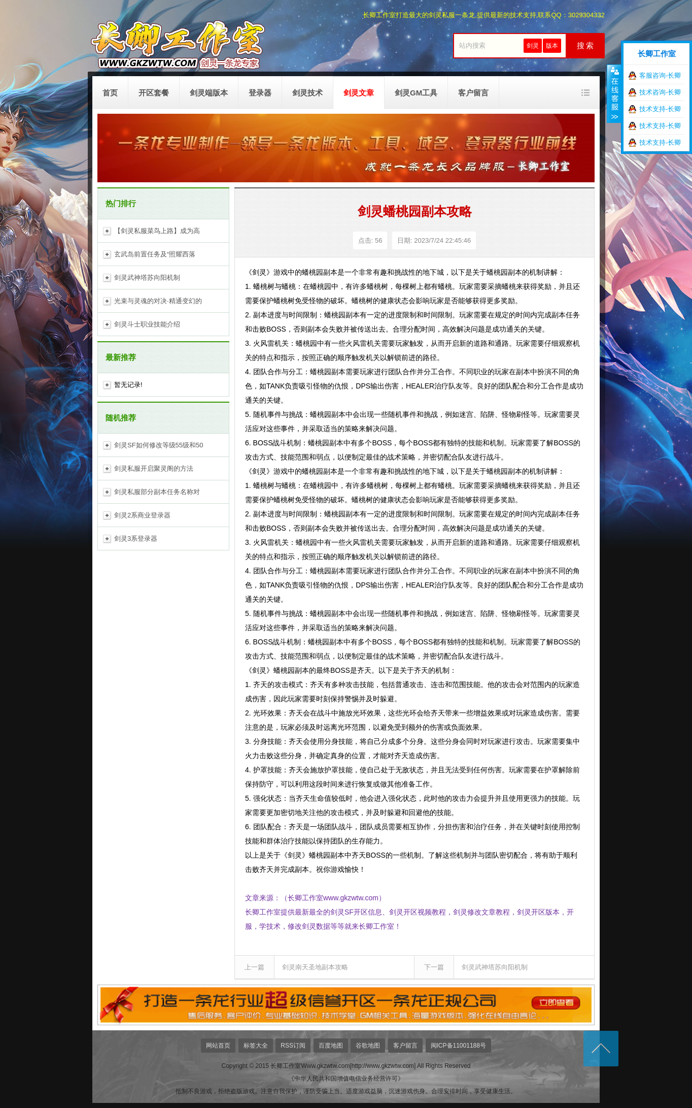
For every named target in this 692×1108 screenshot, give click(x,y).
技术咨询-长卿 (660, 92)
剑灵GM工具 (416, 92)
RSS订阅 (293, 1045)
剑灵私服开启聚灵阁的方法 (153, 468)
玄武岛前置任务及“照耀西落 (154, 254)
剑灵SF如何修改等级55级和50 (158, 445)
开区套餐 (154, 92)
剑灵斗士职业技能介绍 (147, 324)
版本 (552, 45)
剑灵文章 (358, 92)
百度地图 (331, 1045)
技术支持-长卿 (660, 109)
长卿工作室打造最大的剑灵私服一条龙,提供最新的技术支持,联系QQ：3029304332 (484, 15)
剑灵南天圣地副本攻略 (315, 967)
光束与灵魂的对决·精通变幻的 (158, 301)
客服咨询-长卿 (660, 75)
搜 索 (585, 46)
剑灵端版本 (209, 92)
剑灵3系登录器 (135, 538)
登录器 (260, 92)
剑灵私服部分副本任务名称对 (157, 492)
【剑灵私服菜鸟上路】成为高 (157, 231)
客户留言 (473, 92)
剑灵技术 (307, 92)
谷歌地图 (368, 1045)
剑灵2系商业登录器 (142, 515)
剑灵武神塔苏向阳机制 (147, 277)
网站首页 (218, 1045)
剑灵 (533, 45)
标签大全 (256, 1045)
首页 (110, 92)
